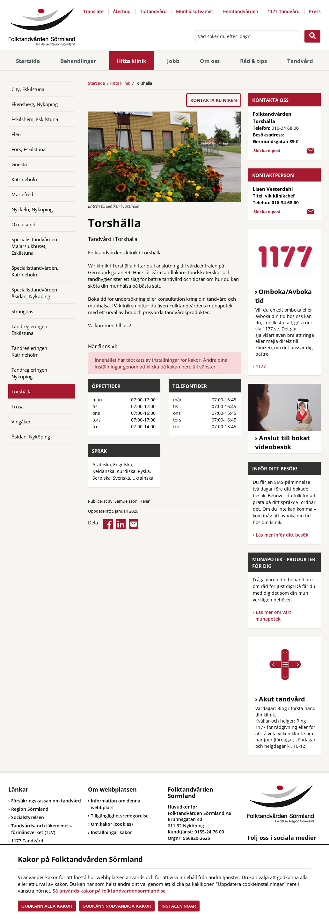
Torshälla (21, 391)
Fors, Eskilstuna (28, 149)
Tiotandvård (153, 11)
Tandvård (300, 61)
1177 (261, 366)
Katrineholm (25, 179)
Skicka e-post (267, 150)
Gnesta (19, 164)
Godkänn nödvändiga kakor (117, 906)
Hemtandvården (240, 11)
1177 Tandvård (283, 11)
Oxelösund (23, 224)
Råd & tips (253, 61)
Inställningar (178, 906)
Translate (93, 11)
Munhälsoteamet (194, 11)
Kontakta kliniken (213, 100)
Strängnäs (22, 311)
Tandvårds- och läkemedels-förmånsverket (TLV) (40, 829)
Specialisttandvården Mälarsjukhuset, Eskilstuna (34, 246)
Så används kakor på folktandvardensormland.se (109, 890)
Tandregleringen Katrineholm (29, 351)
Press (315, 11)
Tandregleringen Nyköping (29, 373)
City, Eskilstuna (27, 89)
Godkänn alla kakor (46, 906)
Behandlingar (78, 61)
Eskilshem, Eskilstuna (34, 119)
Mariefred (22, 194)
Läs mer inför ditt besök (282, 535)
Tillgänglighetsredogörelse (120, 816)
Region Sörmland (28, 809)
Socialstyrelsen (26, 817)
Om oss (210, 61)
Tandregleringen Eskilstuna (29, 329)
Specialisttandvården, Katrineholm (34, 271)
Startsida (28, 61)
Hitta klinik (132, 61)
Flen (16, 134)
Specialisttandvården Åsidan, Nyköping (34, 292)
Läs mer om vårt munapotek (273, 615)
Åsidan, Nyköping (30, 436)
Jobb (173, 61)
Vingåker (21, 421)
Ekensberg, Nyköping (34, 104)
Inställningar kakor (111, 832)
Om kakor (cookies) (112, 824)
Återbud (122, 11)
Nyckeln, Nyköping (32, 209)
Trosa (17, 406)
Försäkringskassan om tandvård (44, 801)
